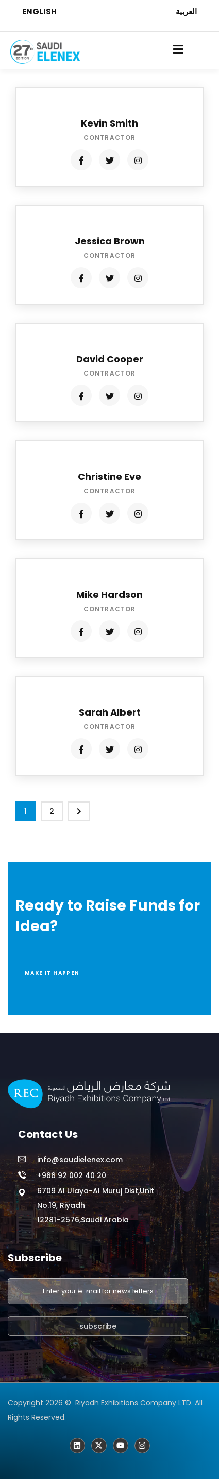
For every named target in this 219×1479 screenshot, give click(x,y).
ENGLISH (39, 11)
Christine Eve (109, 476)
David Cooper (109, 358)
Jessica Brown (110, 241)
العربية (186, 11)
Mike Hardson (109, 594)
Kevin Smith (109, 123)
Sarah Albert (110, 712)
